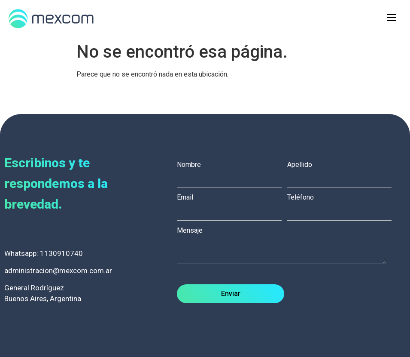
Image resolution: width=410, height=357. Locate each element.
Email (232, 204)
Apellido (342, 172)
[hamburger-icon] (391, 17)
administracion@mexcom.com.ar (58, 270)
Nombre (232, 172)
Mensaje (286, 246)
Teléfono (342, 204)
